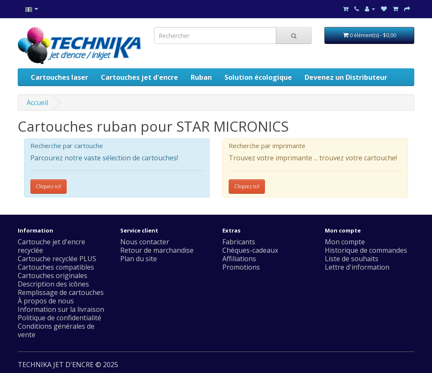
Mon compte (345, 241)
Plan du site (138, 258)
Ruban (201, 77)
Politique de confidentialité (59, 317)
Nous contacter (144, 241)
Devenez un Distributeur (346, 77)
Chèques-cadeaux (250, 250)
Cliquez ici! (48, 186)
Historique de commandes (366, 250)
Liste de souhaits (351, 258)
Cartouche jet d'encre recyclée (51, 246)
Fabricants (238, 241)
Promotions (241, 267)
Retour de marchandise (157, 250)
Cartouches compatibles (56, 267)
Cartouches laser (59, 77)
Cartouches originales (52, 275)
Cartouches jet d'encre (139, 77)
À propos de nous (46, 300)
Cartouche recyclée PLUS (57, 258)
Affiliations (239, 258)
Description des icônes (53, 284)
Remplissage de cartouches (61, 292)
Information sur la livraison (61, 309)
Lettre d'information (357, 267)
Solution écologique (258, 77)
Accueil (37, 102)
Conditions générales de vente (56, 330)
